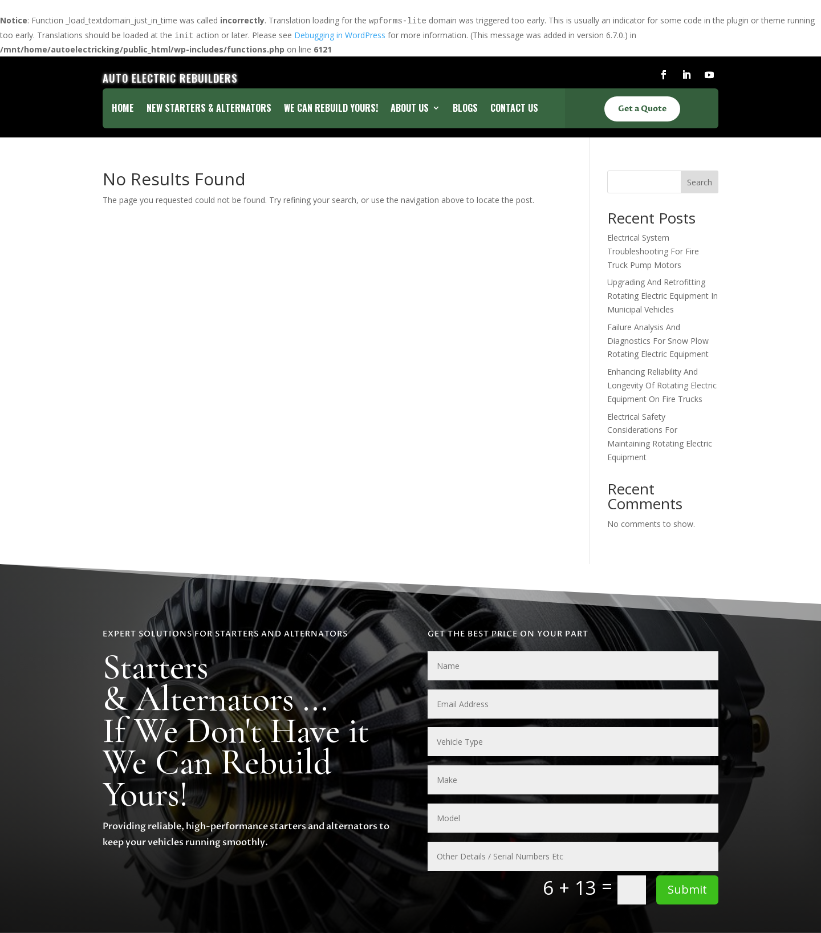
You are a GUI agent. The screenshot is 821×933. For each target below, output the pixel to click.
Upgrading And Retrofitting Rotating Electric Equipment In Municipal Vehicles (662, 296)
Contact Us (514, 109)
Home (123, 109)
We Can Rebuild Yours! (331, 109)
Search (699, 182)
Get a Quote (642, 108)
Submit (687, 889)
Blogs (465, 109)
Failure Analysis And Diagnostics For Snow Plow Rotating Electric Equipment (658, 341)
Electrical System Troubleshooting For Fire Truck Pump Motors (653, 251)
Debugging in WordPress (339, 35)
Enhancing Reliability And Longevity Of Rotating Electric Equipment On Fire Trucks (662, 385)
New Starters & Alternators (209, 109)
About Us (410, 109)
